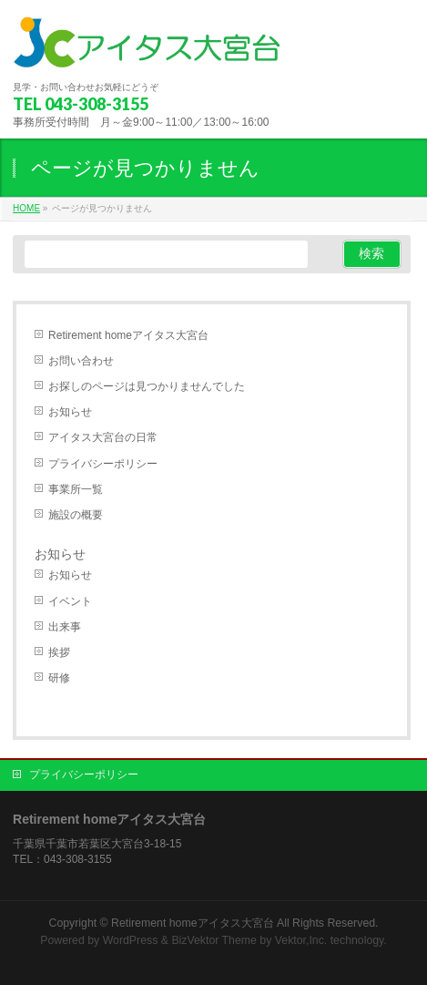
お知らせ (70, 411)
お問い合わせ (81, 360)
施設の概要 (75, 514)
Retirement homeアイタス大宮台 (128, 335)
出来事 (64, 627)
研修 (59, 678)
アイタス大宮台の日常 (103, 437)
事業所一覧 (75, 489)
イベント (70, 601)
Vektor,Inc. (301, 940)
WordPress (130, 940)
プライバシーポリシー (103, 463)
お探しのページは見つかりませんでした (146, 386)
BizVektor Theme (214, 940)
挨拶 (59, 652)
